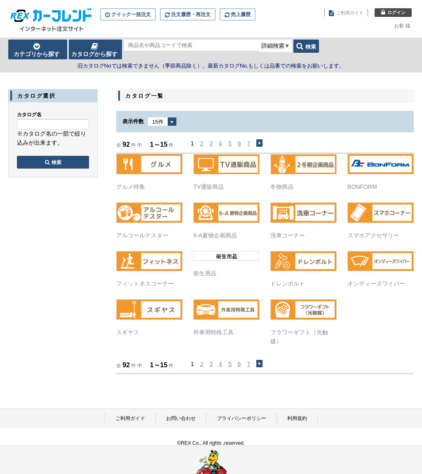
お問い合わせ (181, 418)
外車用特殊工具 (213, 332)
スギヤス (127, 332)
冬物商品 (281, 186)
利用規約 (297, 418)
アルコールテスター (142, 235)
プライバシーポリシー (241, 418)
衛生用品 (204, 273)
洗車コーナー (287, 235)
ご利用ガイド (130, 418)
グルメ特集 (130, 186)
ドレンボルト (287, 283)
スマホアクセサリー (373, 235)
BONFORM (362, 186)
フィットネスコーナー (145, 283)
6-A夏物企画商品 (215, 235)
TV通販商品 (208, 186)
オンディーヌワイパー (376, 283)
